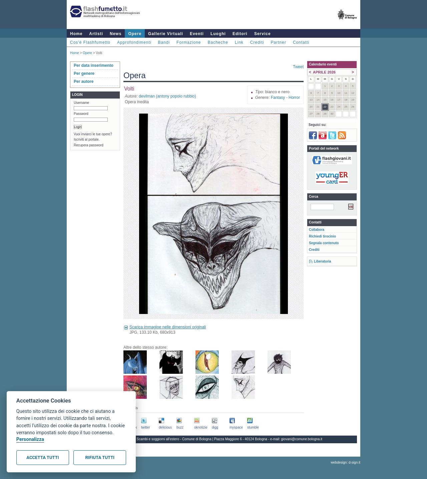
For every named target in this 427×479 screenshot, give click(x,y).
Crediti (257, 42)
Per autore (83, 81)
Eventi (197, 33)
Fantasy (278, 97)
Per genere (84, 73)
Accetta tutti (42, 457)
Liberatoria (322, 261)
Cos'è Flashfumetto (90, 42)
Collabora (316, 229)
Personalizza (30, 439)
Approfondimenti (134, 42)
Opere (134, 33)
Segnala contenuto (324, 243)
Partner (278, 42)
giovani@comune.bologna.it (302, 439)
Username (81, 103)
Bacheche (217, 42)
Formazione (188, 42)
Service (262, 33)
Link (239, 42)
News (115, 33)
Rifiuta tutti (99, 457)
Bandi (164, 42)
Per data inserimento (93, 65)
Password (81, 114)
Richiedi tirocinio (322, 236)
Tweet (298, 66)
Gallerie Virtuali (165, 33)
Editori (240, 33)
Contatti (301, 42)
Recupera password (88, 145)
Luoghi (218, 33)
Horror (294, 97)
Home (76, 33)
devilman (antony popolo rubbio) (167, 96)
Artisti (96, 33)
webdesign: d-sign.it (345, 462)
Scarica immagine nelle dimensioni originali (167, 327)
